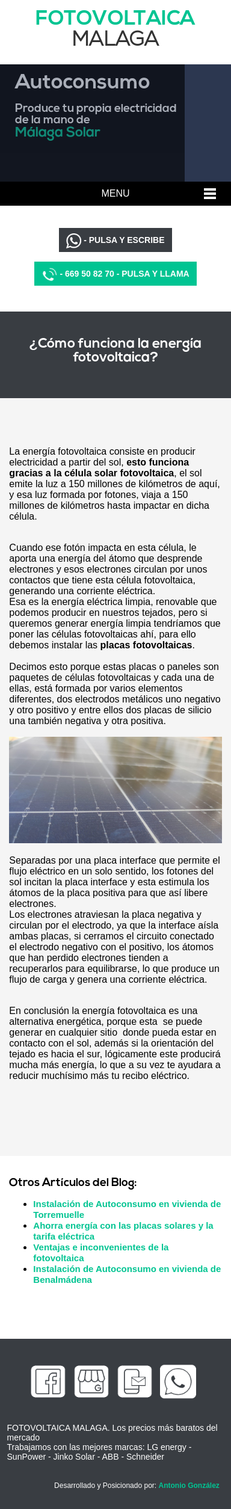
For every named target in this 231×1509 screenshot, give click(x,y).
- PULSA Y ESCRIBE (115, 240)
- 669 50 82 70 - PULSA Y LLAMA (115, 274)
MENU (115, 193)
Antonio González (188, 1485)
